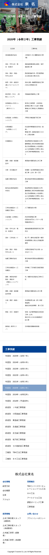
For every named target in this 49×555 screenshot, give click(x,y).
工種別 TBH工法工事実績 (16, 452)
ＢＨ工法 (30, 493)
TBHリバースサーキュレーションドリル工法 (36, 487)
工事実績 (30, 507)
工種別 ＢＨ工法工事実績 (16, 459)
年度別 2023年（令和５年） (17, 369)
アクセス (6, 499)
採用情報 (6, 514)
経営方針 (6, 486)
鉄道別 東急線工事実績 (15, 420)
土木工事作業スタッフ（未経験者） (12, 526)
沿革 (4, 495)
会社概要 (6, 490)
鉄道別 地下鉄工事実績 (15, 439)
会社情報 (6, 482)
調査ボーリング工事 (35, 502)
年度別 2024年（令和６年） (17, 362)
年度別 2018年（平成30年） (17, 401)
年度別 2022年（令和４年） (17, 375)
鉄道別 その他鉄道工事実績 (17, 446)
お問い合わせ (32, 514)
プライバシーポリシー (36, 518)
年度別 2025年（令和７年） (17, 356)
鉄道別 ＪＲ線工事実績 (15, 407)
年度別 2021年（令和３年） (17, 382)
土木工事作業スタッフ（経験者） (12, 519)
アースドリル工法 (34, 498)
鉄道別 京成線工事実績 (15, 427)
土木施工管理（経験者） (11, 534)
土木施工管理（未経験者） (12, 541)
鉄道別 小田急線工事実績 (16, 414)
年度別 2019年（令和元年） (17, 394)
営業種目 (30, 482)
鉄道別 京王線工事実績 (15, 433)
